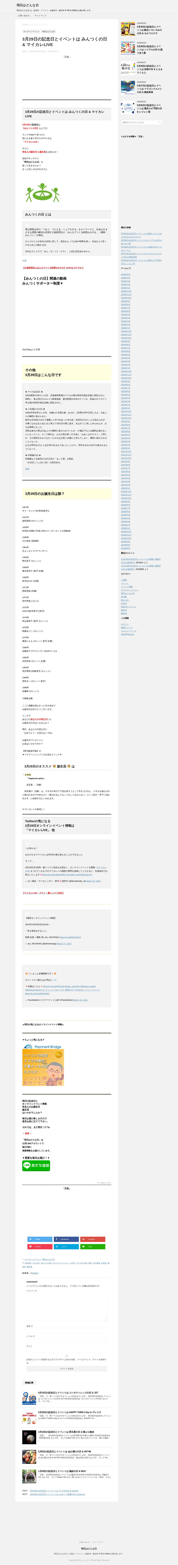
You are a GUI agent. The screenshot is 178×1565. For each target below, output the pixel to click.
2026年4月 (125, 278)
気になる (125, 601)
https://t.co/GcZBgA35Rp (53, 874)
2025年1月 (125, 328)
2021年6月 (125, 472)
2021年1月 (125, 489)
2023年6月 (125, 392)
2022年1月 (125, 449)
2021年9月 (125, 462)
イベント (125, 584)
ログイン (125, 625)
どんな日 (36, 1263)
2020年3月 (125, 522)
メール (30, 1336)
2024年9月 (125, 342)
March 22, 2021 (93, 881)
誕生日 (124, 611)
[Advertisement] (66, 77)
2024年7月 (125, 349)
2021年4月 (125, 479)
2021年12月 (126, 452)
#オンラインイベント (90, 990)
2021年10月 (126, 459)
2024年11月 (126, 335)
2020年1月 (125, 529)
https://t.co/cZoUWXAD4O (37, 993)
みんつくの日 (46, 1263)
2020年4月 (125, 519)
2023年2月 (125, 405)
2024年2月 (125, 365)
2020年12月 (126, 492)
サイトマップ (40, 15)
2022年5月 (125, 435)
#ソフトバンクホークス (53, 990)
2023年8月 (125, 385)
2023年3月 (125, 402)
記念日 (104, 1263)
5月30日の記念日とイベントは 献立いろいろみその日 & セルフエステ (149, 30)
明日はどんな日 (28, 5)
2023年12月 (126, 372)
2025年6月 (125, 312)
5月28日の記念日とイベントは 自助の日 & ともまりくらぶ (150, 69)
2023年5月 (125, 395)
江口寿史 (96, 1263)
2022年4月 (125, 439)
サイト (29, 1346)
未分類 (124, 597)
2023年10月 (126, 379)
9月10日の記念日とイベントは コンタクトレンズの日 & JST (68, 1393)
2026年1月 (125, 288)
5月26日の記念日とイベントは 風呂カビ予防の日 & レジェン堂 (149, 108)
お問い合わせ (24, 15)
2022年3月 (125, 442)
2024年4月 (125, 359)
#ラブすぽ (75, 990)
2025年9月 (125, 302)
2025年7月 (125, 308)
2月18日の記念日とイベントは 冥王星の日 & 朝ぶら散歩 (66, 1432)
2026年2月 (125, 285)
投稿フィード (127, 628)
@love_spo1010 (72, 986)
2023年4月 (125, 399)
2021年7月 (125, 469)
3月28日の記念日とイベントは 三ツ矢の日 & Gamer (54, 1491)
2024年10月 (126, 339)
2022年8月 (125, 425)
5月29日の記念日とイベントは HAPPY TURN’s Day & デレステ (69, 1412)
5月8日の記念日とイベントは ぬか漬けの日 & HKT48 (64, 1451)
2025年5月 (125, 315)
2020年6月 (125, 512)
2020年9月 (125, 502)
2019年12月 (126, 532)
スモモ (72, 1263)
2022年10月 (126, 419)
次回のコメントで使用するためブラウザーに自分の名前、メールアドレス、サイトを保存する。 (66, 1361)
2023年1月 (125, 409)
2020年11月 (126, 495)
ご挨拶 (124, 581)
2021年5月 (125, 475)
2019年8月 (125, 546)
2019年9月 (125, 542)
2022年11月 (126, 415)
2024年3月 (125, 362)
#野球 (67, 990)
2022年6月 (125, 432)
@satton (34, 1273)
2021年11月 (126, 455)
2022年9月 (125, 422)
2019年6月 (125, 549)
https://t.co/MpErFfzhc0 (70, 937)
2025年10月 (126, 298)
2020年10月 (126, 499)
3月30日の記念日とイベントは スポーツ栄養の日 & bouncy (57, 1494)
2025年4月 (125, 318)
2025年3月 (125, 322)
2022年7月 (125, 429)
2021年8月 (125, 465)
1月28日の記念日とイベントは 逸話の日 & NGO (62, 1471)
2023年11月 (126, 375)
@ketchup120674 (33, 990)
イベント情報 (127, 587)
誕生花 (29, 1267)
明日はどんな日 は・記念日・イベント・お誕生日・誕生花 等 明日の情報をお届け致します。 (89, 1523)
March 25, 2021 (81, 1000)
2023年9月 (125, 382)
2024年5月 (125, 355)
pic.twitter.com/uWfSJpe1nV (79, 874)
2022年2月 (125, 445)
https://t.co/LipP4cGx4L (54, 986)
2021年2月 (125, 485)
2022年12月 (126, 412)
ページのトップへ (104, 1183)
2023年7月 (125, 389)
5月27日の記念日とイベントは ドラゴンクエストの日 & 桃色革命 (149, 88)
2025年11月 (126, 295)
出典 (27, 469)
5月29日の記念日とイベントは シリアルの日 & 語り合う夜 (150, 49)
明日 (90, 1263)
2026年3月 (125, 282)
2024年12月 (126, 332)
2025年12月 (126, 292)
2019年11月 (126, 536)
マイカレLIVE (81, 1263)
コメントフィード (129, 632)
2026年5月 (125, 275)
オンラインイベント (33, 1259)
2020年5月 (125, 515)
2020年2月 (125, 525)
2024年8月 (125, 345)
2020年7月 (125, 509)
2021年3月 (125, 482)
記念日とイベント (129, 607)
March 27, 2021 (64, 943)
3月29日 (28, 1263)
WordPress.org (127, 635)
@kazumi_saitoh (88, 986)
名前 (29, 1326)
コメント (31, 1291)
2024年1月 (125, 369)
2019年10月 (126, 539)
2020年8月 (125, 505)
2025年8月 (125, 305)
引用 (24, 260)
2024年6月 (125, 352)
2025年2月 (125, 325)
